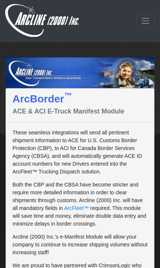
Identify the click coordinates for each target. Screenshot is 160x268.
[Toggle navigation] (146, 21)
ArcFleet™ (76, 208)
